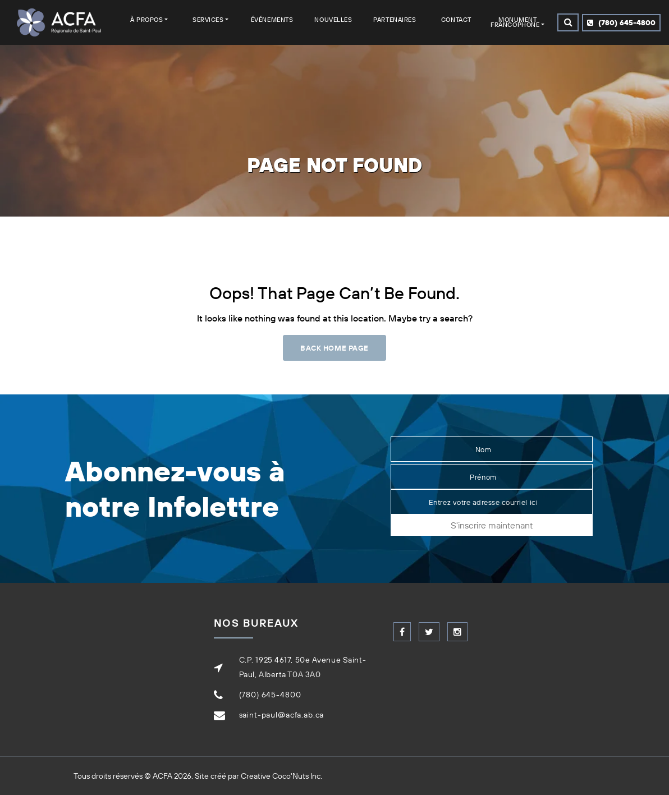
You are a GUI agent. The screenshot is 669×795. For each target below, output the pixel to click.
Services (208, 20)
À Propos (146, 20)
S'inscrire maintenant (492, 525)
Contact (456, 20)
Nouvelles (333, 20)
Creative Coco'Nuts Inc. (281, 776)
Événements (272, 20)
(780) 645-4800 (621, 22)
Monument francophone (515, 22)
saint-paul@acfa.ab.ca (281, 715)
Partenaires (394, 20)
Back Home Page (334, 347)
